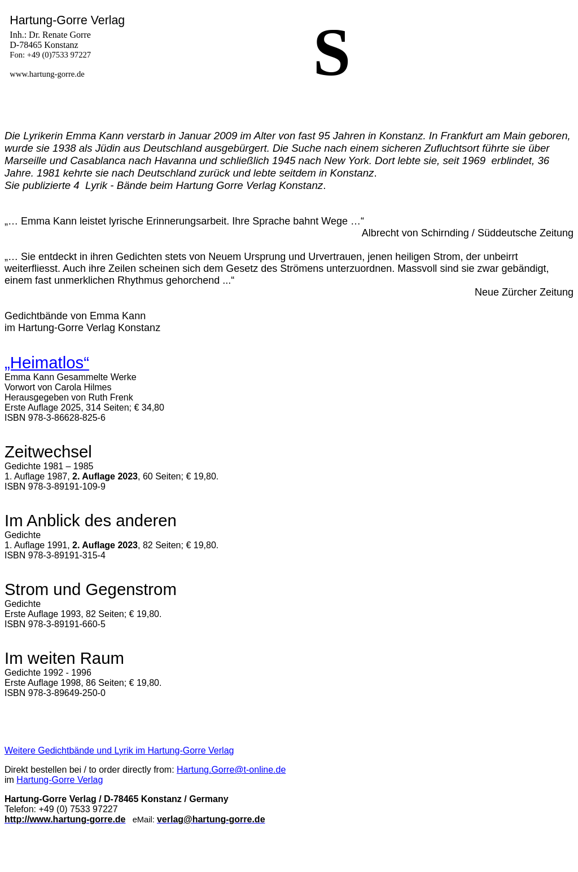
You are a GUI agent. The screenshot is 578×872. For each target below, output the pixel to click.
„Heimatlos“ (47, 362)
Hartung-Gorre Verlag (59, 780)
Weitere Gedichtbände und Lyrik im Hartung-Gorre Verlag (119, 750)
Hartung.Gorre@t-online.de (231, 769)
